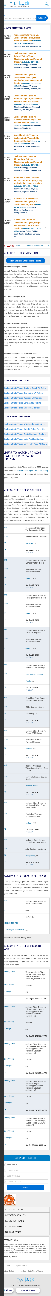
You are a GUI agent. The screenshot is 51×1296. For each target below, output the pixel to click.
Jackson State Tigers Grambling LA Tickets (23, 393)
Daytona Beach (32, 786)
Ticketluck (20, 4)
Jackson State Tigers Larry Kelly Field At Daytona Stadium (26, 444)
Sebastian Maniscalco (39, 246)
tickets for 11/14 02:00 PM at (27, 206)
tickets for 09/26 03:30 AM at (28, 103)
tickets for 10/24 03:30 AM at (28, 184)
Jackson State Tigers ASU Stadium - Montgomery (26, 424)
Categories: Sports (14, 1209)
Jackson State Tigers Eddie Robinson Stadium (25, 434)
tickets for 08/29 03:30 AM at (27, 40)
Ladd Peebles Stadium (34, 674)
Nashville (29, 543)
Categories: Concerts (15, 1215)
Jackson (29, 578)
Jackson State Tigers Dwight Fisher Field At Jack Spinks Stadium (26, 429)
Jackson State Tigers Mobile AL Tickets (22, 408)
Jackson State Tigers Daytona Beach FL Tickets (25, 388)
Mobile (28, 681)
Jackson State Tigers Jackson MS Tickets (23, 398)
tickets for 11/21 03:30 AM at (27, 228)
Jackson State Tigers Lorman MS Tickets (22, 403)
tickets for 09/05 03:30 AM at (28, 60)
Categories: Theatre (14, 1221)
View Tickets (46, 41)
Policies (37, 1286)
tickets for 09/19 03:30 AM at (28, 81)
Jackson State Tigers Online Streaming (32, 471)
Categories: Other (13, 1226)
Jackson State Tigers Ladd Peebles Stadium (24, 439)
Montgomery (30, 856)
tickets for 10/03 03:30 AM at (27, 122)
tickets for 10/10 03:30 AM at (27, 142)
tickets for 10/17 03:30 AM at (28, 163)
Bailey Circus (20, 246)
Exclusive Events (13, 1232)
